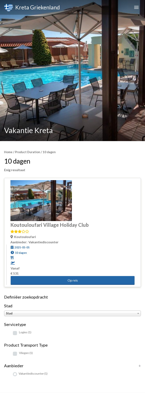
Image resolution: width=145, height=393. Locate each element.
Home (8, 152)
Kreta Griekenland (32, 8)
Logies (25, 332)
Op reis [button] (73, 280)
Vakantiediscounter (33, 373)
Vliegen (26, 353)
